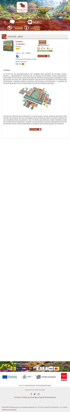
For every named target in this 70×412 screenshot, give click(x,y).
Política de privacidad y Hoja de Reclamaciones (39, 397)
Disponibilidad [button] (43, 45)
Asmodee (21, 44)
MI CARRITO (34, 18)
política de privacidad (9, 410)
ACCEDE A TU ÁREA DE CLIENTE (58, 18)
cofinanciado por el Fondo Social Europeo (38, 385)
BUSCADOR (43, 18)
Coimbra (19, 42)
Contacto (17, 397)
